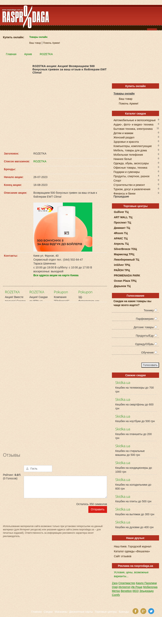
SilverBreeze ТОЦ (125, 249)
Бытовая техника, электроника (133, 128)
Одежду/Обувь (146, 344)
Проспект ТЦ (122, 222)
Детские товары (145, 327)
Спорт (117, 180)
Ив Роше (136, 587)
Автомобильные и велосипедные (134, 120)
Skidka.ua (122, 382)
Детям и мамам (123, 133)
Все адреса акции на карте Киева (56, 275)
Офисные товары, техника (130, 167)
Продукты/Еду (146, 335)
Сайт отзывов (122, 556)
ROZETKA (39, 161)
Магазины (61, 611)
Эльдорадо (146, 590)
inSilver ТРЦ (122, 264)
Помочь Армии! (51, 43)
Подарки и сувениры (126, 171)
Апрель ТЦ (121, 243)
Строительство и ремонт (129, 184)
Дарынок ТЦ (122, 286)
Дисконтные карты (81, 611)
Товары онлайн (38, 37)
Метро (116, 590)
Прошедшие (121, 196)
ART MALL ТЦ (123, 217)
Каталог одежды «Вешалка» (132, 551)
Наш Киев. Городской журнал (132, 546)
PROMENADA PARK (127, 275)
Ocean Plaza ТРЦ (125, 280)
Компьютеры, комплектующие (132, 145)
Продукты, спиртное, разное (131, 176)
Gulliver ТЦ (121, 212)
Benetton (126, 590)
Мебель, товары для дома (130, 150)
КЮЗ (136, 590)
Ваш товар (35, 43)
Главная (36, 611)
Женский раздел (123, 137)
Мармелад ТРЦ (124, 254)
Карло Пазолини (146, 583)
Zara (115, 583)
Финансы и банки (124, 193)
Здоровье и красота (126, 141)
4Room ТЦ (121, 233)
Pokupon (61, 292)
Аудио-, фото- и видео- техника (133, 124)
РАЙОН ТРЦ (122, 270)
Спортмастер (126, 583)
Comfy (116, 594)
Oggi (115, 587)
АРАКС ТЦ (120, 238)
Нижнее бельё (122, 158)
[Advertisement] (55, 114)
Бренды (124, 611)
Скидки (48, 611)
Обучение (149, 352)
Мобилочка (150, 587)
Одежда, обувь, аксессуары (131, 163)
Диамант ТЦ (122, 227)
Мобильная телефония (128, 154)
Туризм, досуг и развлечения (131, 189)
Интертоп (124, 587)
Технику (150, 310)
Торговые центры (106, 611)
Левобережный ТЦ (126, 259)
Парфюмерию (146, 318)
